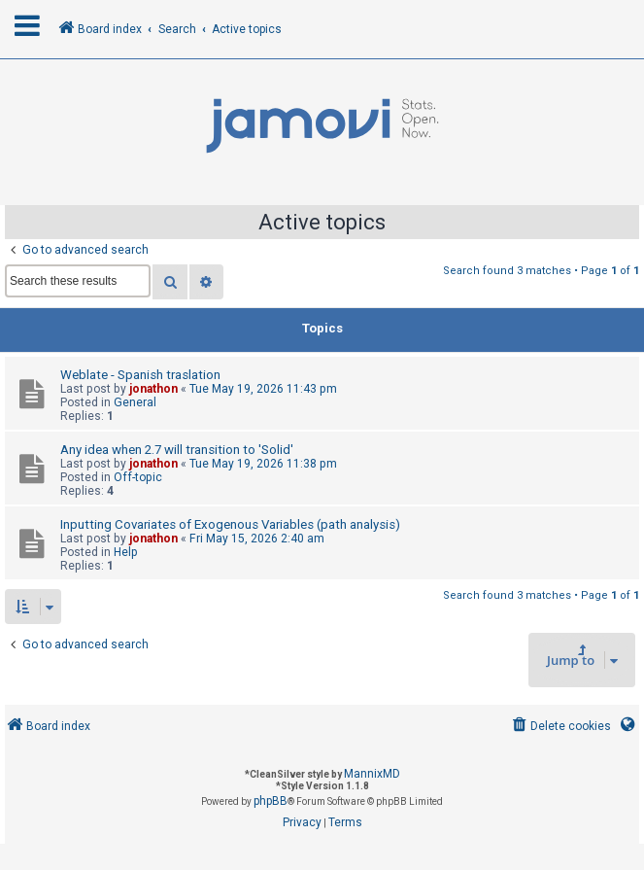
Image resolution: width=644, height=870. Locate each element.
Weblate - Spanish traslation (140, 374)
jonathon (153, 389)
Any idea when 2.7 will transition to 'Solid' (176, 449)
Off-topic (138, 477)
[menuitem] (560, 727)
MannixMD (372, 774)
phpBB (271, 801)
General (135, 402)
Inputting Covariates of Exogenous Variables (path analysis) (230, 524)
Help (126, 552)
